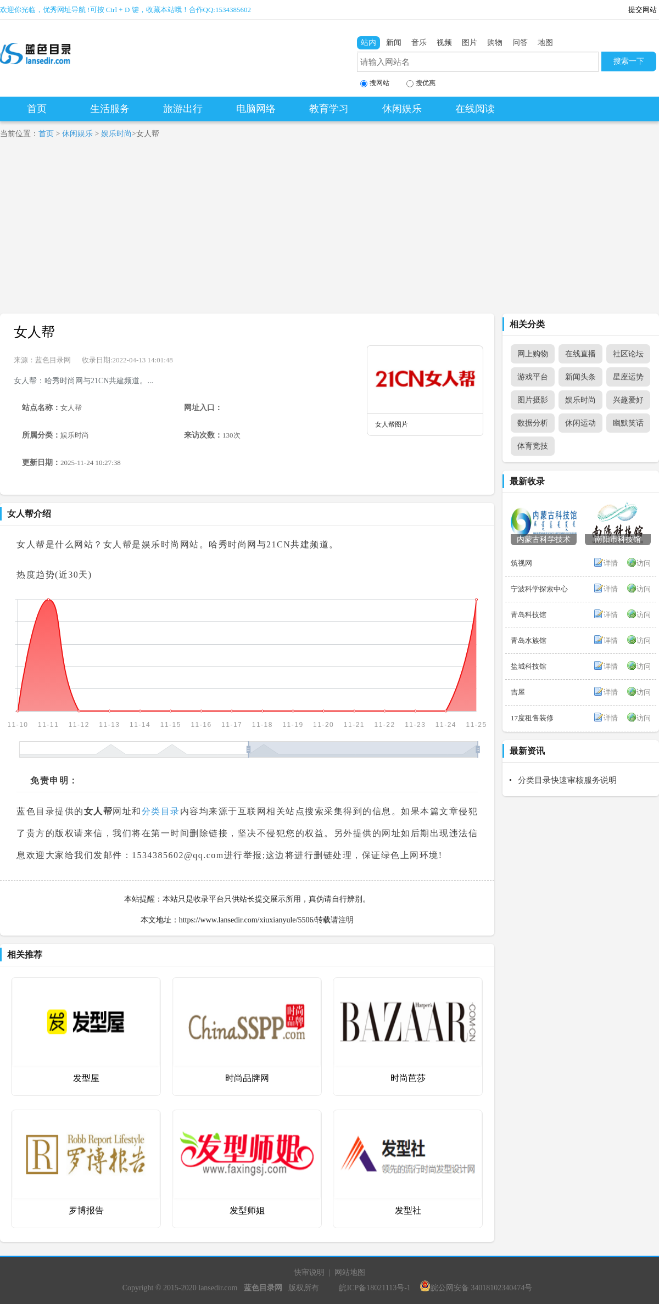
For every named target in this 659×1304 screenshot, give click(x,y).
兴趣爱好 (628, 400)
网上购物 (532, 354)
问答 (520, 42)
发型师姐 (247, 1210)
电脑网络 (256, 108)
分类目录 (161, 811)
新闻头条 (580, 377)
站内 (368, 42)
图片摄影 (532, 400)
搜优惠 (420, 83)
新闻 (393, 42)
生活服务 (110, 108)
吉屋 (518, 692)
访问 (643, 563)
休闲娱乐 (402, 108)
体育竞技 (532, 446)
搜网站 (374, 83)
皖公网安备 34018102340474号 (476, 1288)
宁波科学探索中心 (539, 589)
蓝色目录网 (53, 360)
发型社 (408, 1210)
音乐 (419, 42)
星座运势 (628, 377)
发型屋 (86, 1078)
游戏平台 (532, 377)
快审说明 (309, 1272)
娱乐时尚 (116, 134)
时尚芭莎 (408, 1078)
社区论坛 (628, 354)
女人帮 (34, 331)
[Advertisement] (330, 231)
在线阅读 (475, 108)
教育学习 (329, 108)
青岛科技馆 (528, 615)
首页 (37, 108)
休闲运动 (580, 423)
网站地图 (349, 1272)
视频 (444, 42)
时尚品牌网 (247, 1078)
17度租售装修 (532, 718)
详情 (611, 563)
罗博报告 (86, 1210)
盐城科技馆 (528, 666)
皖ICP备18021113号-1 (374, 1288)
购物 (494, 42)
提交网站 (642, 9)
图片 (469, 42)
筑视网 (521, 563)
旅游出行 (183, 108)
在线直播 (580, 354)
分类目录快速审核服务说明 (567, 780)
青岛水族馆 (528, 640)
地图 (545, 42)
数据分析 (532, 423)
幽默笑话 (628, 423)
